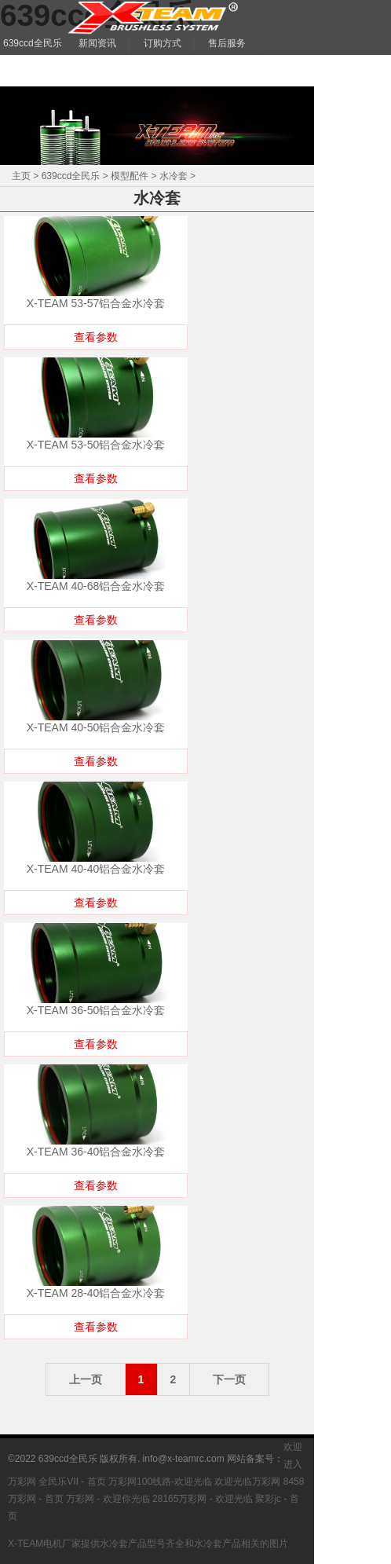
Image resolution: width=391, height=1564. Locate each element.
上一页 (85, 1379)
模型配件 (129, 175)
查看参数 (96, 337)
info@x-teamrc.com (184, 1458)
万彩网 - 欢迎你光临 (108, 1498)
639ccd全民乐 (71, 175)
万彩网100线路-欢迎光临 (160, 1481)
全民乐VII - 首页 (71, 1481)
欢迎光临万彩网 (247, 1481)
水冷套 (173, 175)
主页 (21, 175)
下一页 (229, 1379)
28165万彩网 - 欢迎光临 (202, 1498)
